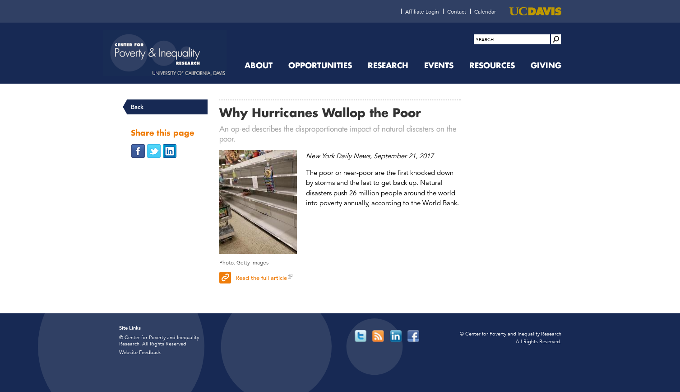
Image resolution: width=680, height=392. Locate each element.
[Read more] (360, 336)
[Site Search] (556, 39)
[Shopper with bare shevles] (258, 208)
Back (137, 107)
